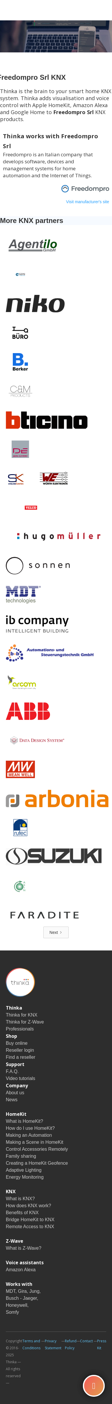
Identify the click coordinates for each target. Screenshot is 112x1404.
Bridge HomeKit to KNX (30, 1219)
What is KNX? (20, 1198)
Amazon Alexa (20, 1269)
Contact (86, 1341)
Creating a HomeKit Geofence (37, 1163)
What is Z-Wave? (23, 1248)
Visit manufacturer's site (87, 201)
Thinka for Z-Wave (25, 1021)
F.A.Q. (12, 1071)
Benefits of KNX (22, 1212)
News (11, 1099)
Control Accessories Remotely (37, 1149)
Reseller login (20, 1050)
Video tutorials (20, 1078)
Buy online (17, 1043)
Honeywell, (17, 1305)
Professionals (20, 1028)
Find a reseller (20, 1057)
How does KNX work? (28, 1205)
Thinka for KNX (21, 1014)
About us (15, 1092)
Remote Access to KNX (30, 1226)
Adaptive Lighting (24, 1170)
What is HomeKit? (24, 1121)
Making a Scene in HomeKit (34, 1142)
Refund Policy (71, 1344)
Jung (34, 1291)
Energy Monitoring (25, 1177)
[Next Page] (56, 932)
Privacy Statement (53, 1344)
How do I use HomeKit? (30, 1128)
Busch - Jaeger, (22, 1298)
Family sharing (21, 1156)
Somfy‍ (12, 1312)
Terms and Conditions (31, 1344)
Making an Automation (29, 1135)
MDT (10, 1291)
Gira (22, 1291)
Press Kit (101, 1344)
